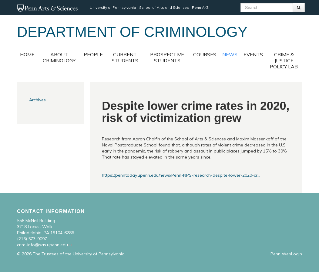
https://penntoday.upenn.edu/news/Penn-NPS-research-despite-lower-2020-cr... (181, 175)
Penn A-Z (200, 7)
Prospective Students (167, 57)
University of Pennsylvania (113, 7)
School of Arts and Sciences (164, 7)
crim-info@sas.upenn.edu (42, 244)
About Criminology (59, 57)
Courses (204, 54)
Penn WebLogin (286, 254)
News (229, 54)
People (93, 54)
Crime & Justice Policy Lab (284, 60)
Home (27, 54)
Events (253, 54)
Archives (37, 100)
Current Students (125, 57)
